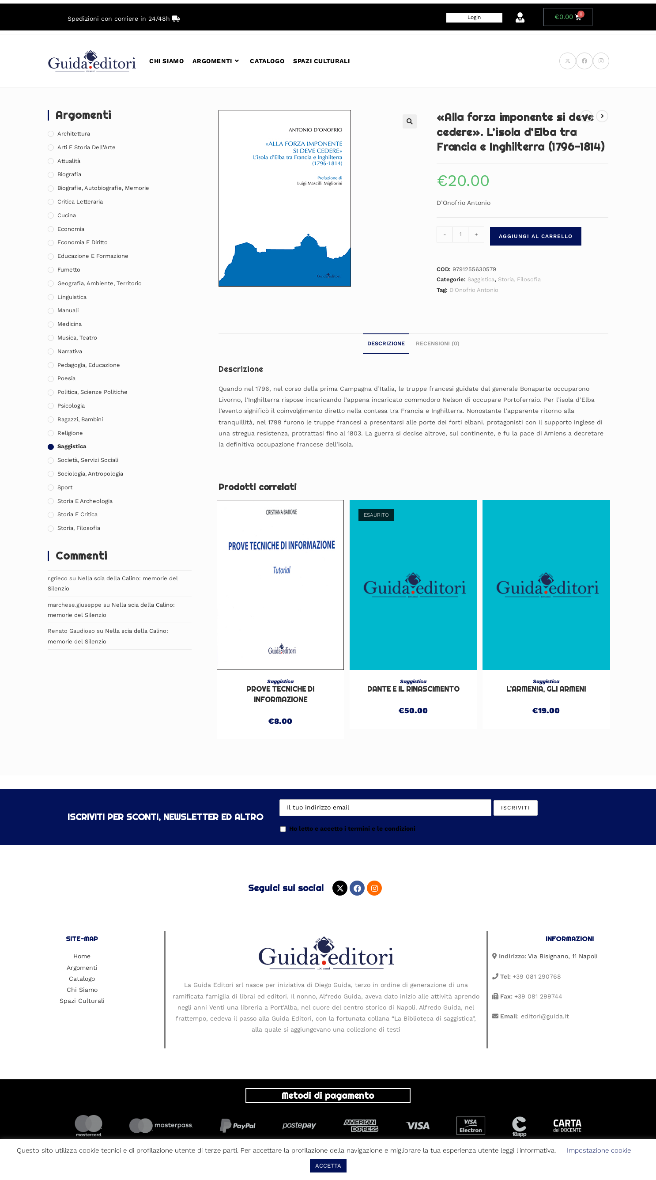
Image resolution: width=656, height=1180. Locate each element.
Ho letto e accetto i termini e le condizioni (347, 828)
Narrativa (69, 351)
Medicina (69, 324)
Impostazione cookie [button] (599, 1150)
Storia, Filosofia (519, 279)
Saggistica (480, 279)
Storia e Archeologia (85, 501)
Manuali (68, 310)
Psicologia (71, 405)
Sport (64, 487)
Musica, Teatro (77, 337)
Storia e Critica (77, 514)
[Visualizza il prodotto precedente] (586, 116)
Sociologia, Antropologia (90, 473)
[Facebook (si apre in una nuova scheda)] (584, 61)
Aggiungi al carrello (536, 236)
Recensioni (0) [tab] (438, 343)
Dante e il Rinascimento (413, 689)
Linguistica (72, 297)
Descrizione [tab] (386, 343)
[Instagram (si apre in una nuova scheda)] (601, 61)
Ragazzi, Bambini (80, 419)
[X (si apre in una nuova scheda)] (567, 61)
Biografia (69, 174)
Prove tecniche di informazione (280, 694)
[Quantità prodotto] (460, 234)
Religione (70, 433)
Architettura (73, 133)
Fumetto (68, 269)
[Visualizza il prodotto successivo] (602, 116)
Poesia (66, 378)
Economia (70, 229)
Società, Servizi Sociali (87, 460)
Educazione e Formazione (92, 256)
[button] (410, 121)
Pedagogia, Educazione (88, 365)
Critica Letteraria (80, 201)
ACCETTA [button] (328, 1165)
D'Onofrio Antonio (473, 290)
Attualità (68, 161)
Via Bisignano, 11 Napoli (563, 956)
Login (474, 17)
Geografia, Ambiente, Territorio (99, 283)
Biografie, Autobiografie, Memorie (103, 188)
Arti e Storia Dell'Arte (86, 147)
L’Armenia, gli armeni (546, 689)
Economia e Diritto (82, 242)
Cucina (66, 215)
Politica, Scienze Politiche (92, 392)
